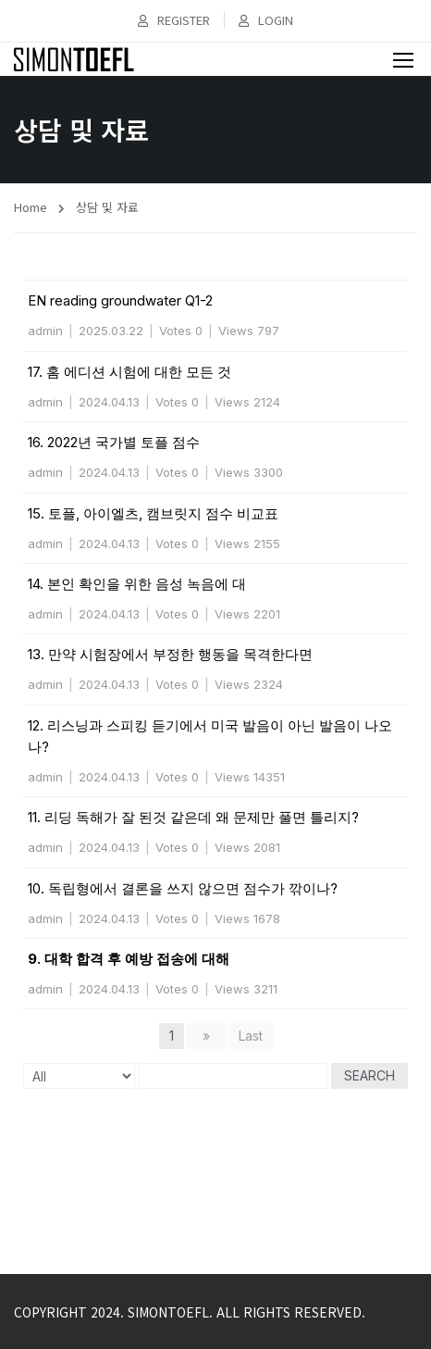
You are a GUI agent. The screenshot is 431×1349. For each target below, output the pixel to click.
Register (174, 20)
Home (30, 207)
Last (251, 1035)
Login (266, 20)
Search (369, 1075)
